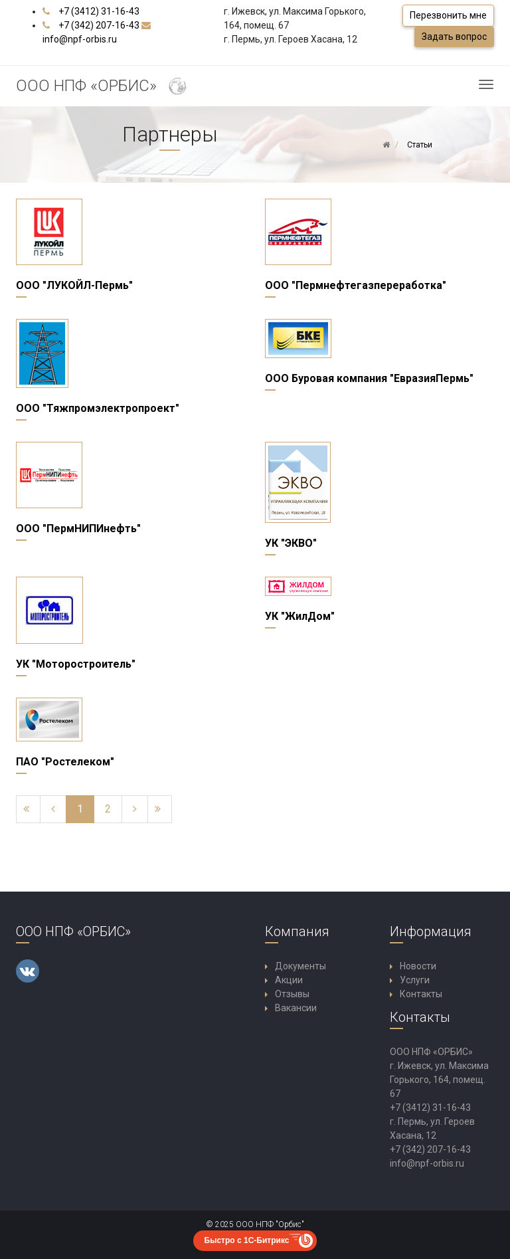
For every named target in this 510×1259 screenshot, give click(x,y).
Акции (289, 980)
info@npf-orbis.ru (79, 39)
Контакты (421, 994)
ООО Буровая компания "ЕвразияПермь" (369, 378)
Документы (300, 966)
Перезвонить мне (448, 15)
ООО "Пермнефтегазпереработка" (355, 285)
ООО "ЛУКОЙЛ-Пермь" (74, 285)
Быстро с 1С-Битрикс (247, 1240)
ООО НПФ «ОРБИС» (103, 86)
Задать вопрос (454, 36)
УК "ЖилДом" (300, 616)
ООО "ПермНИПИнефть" (78, 528)
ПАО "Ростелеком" (65, 761)
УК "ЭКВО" (291, 543)
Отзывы (292, 994)
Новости (418, 966)
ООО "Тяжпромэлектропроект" (97, 408)
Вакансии (296, 1008)
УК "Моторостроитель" (75, 664)
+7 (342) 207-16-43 (98, 25)
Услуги (415, 980)
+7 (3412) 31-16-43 (98, 11)
